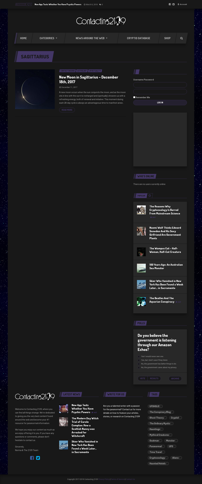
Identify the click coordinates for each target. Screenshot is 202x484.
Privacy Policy (104, 479)
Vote (142, 378)
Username (138, 80)
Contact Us (130, 479)
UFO (171, 446)
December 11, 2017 (69, 87)
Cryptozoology (157, 457)
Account (183, 4)
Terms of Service (117, 479)
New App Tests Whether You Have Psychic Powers (58, 4)
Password (149, 80)
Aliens (175, 457)
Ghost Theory (157, 417)
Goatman (154, 440)
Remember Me (141, 97)
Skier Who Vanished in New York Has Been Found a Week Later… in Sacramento (166, 284)
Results (154, 378)
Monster (170, 440)
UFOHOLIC (154, 406)
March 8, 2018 (92, 5)
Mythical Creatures (159, 434)
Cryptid (175, 417)
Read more (67, 110)
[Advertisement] (160, 139)
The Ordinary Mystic (160, 423)
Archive (175, 378)
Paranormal (156, 446)
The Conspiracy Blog (160, 411)
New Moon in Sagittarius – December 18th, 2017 (88, 79)
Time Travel (156, 452)
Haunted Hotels (158, 463)
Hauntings (155, 429)
